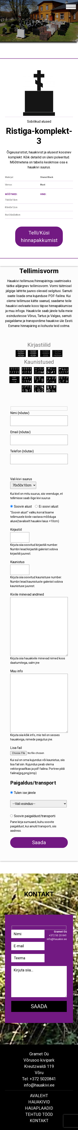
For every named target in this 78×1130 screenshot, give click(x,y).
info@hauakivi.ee (39, 1085)
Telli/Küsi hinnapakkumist (39, 236)
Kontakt (39, 1120)
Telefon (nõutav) (22, 451)
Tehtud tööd (39, 1114)
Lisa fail (16, 748)
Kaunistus (17, 562)
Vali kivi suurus (21, 479)
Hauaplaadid (39, 1108)
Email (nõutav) (20, 432)
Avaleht (39, 1095)
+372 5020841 (43, 1078)
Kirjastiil (16, 530)
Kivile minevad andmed (27, 594)
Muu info (16, 671)
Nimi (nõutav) (19, 413)
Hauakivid (39, 1101)
